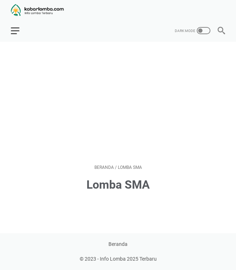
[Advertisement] (118, 103)
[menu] (19, 30)
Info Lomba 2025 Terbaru (128, 259)
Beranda (118, 244)
